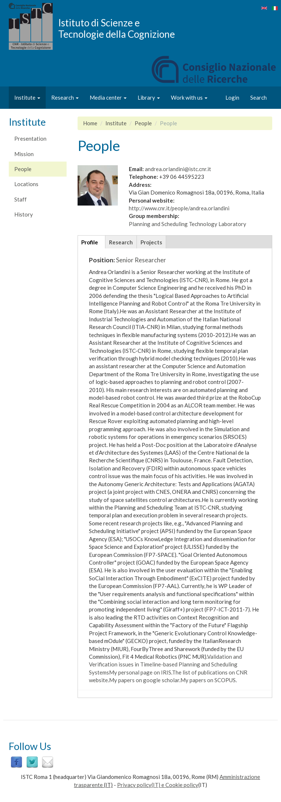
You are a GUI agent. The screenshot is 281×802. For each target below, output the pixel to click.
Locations (26, 184)
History (23, 214)
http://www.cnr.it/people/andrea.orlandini (179, 208)
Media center (108, 97)
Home (90, 123)
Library (149, 97)
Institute (27, 97)
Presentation (30, 138)
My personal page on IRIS (140, 672)
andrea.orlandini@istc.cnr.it (178, 169)
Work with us (189, 97)
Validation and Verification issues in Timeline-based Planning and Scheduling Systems (165, 664)
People (22, 169)
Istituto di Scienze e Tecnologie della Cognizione (116, 28)
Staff (20, 199)
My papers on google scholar (144, 680)
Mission (24, 154)
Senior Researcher (141, 260)
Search (258, 97)
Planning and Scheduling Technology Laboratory (187, 224)
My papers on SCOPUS (208, 680)
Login (232, 97)
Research (65, 97)
